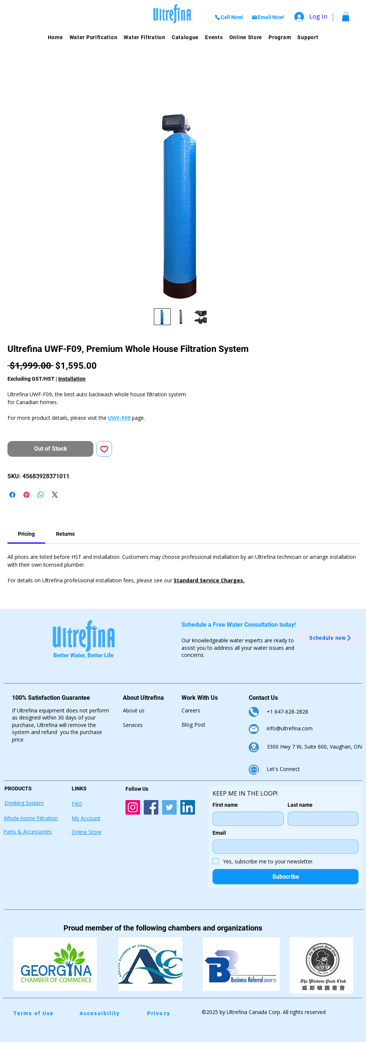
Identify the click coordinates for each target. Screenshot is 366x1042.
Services (133, 724)
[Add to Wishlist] (104, 449)
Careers (191, 710)
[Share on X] (54, 494)
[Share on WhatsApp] (40, 494)
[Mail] (254, 729)
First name (225, 805)
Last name (300, 805)
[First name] (246, 818)
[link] (26, 534)
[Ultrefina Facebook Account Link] (151, 807)
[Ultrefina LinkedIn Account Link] (187, 807)
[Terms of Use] (39, 1013)
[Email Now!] (267, 17)
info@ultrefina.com (290, 728)
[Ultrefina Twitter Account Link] (169, 807)
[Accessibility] (103, 1013)
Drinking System (24, 802)
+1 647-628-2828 (287, 711)
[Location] (254, 747)
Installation (72, 379)
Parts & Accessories (27, 831)
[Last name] (321, 818)
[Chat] (254, 770)
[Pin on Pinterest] (26, 494)
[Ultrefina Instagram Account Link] (132, 807)
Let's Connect (283, 768)
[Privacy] (172, 1013)
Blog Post (193, 724)
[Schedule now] (330, 638)
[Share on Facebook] (12, 494)
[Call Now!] (229, 17)
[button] (346, 16)
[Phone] (254, 712)
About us (134, 710)
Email (219, 833)
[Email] (283, 846)
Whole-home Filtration (31, 818)
